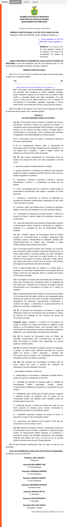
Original (35, 2)
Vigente (26, 2)
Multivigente (15, 2)
